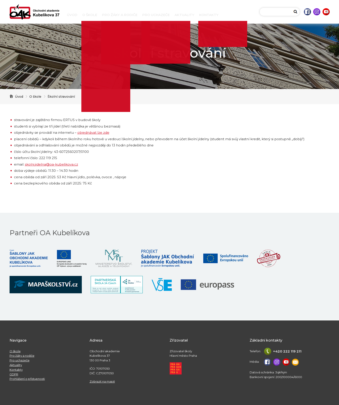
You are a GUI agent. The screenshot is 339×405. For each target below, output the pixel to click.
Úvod (72, 15)
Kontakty (209, 15)
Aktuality (184, 15)
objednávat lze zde (93, 132)
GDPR (14, 374)
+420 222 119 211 (287, 351)
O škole (89, 15)
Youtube (326, 11)
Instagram (316, 11)
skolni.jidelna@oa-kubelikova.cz (51, 164)
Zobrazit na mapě (102, 381)
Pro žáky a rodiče (119, 15)
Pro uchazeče (156, 15)
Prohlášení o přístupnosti (27, 379)
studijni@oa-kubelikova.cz (295, 362)
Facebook (307, 11)
